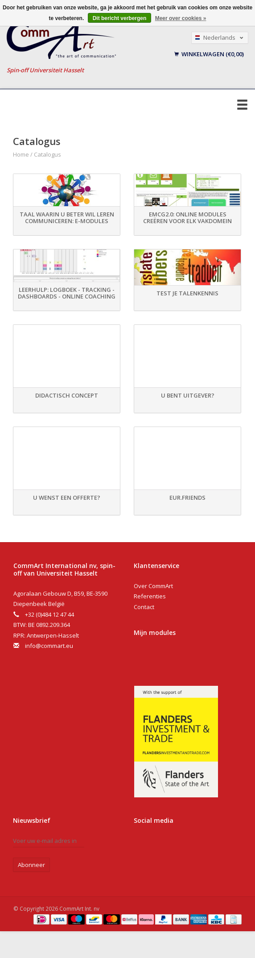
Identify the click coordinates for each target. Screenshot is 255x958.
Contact (144, 607)
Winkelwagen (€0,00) (209, 54)
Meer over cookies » (180, 18)
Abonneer (31, 865)
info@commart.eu (49, 646)
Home (21, 154)
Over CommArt (153, 586)
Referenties (150, 596)
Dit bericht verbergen (120, 18)
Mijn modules (155, 632)
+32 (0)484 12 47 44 (49, 614)
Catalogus (47, 154)
